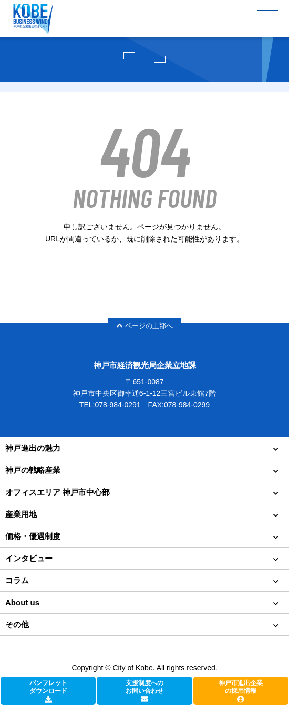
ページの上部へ (145, 326)
